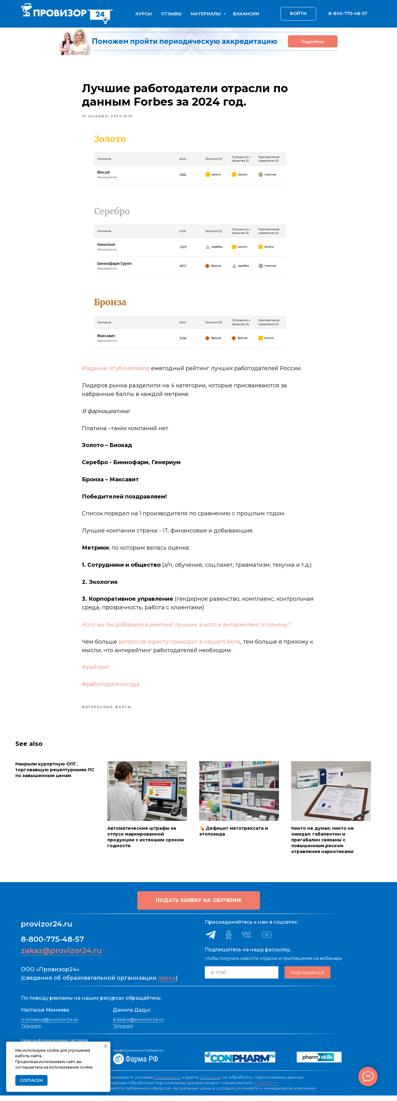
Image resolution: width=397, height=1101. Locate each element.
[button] (198, 906)
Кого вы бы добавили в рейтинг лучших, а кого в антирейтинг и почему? (186, 627)
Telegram (31, 1032)
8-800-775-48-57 (52, 945)
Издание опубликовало (116, 371)
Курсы (144, 14)
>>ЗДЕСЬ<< (266, 1088)
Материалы (206, 14)
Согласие (210, 1082)
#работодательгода (111, 687)
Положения (167, 1082)
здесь (167, 983)
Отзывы (171, 14)
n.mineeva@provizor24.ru (49, 1025)
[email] (241, 978)
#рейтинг (96, 670)
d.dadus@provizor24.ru (138, 1025)
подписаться (307, 978)
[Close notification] (106, 1046)
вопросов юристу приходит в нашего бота (180, 644)
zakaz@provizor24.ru (61, 956)
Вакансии (246, 14)
